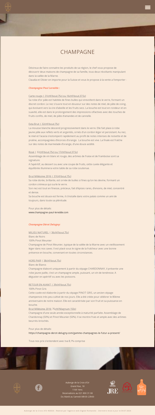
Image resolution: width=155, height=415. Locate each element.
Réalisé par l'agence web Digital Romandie (76, 411)
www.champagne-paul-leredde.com (48, 212)
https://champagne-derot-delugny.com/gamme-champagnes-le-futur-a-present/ (74, 333)
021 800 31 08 (86, 393)
